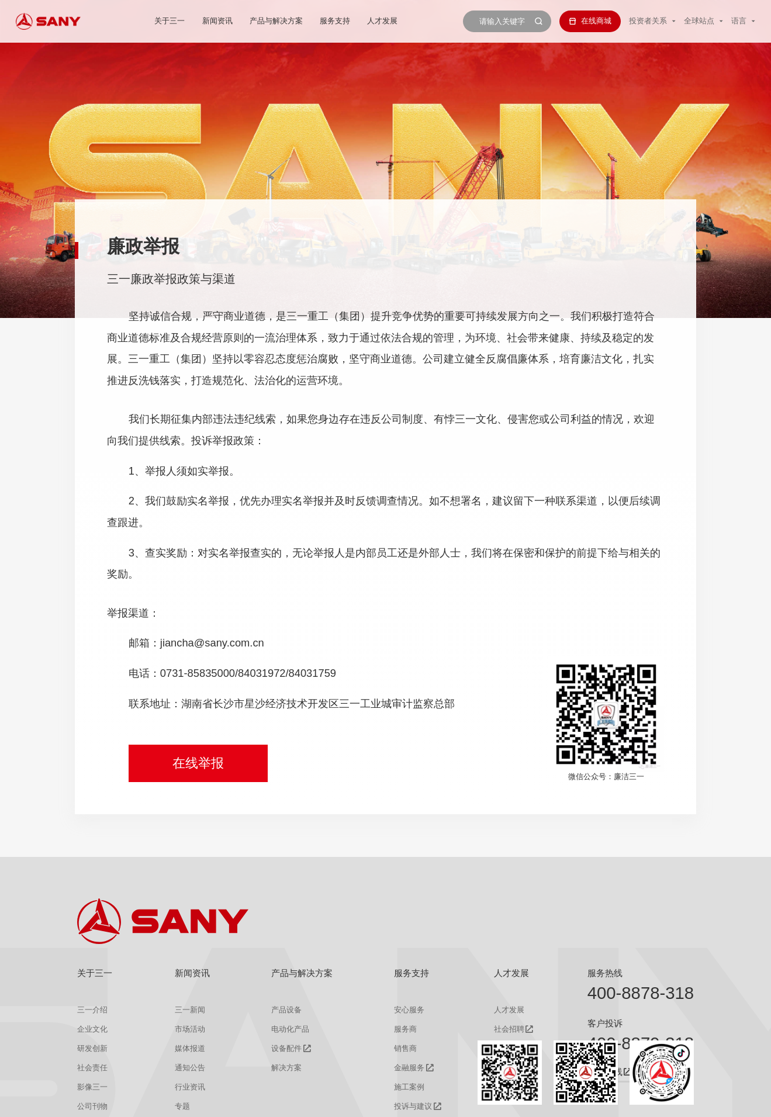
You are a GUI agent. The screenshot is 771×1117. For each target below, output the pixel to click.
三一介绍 (92, 1010)
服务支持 (335, 20)
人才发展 (383, 20)
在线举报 (198, 763)
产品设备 (286, 1010)
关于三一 (169, 20)
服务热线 (605, 973)
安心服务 (409, 1010)
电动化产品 (290, 1029)
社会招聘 (509, 1029)
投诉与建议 (413, 1106)
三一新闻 (190, 1010)
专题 (182, 1106)
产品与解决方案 (276, 20)
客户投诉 (605, 1023)
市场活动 (190, 1029)
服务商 (405, 1029)
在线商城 (590, 20)
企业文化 (92, 1029)
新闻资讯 (217, 20)
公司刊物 (92, 1106)
